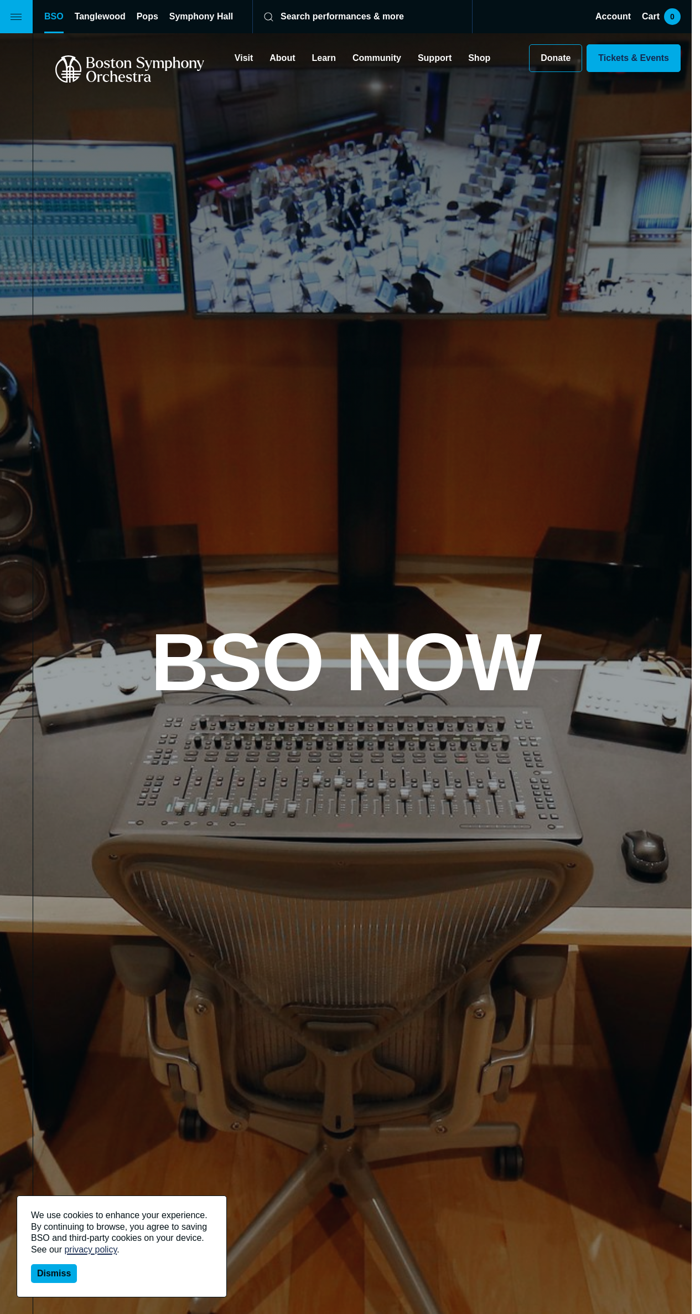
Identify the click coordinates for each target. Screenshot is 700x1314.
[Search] (355, 16)
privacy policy (90, 1249)
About (282, 58)
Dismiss (54, 1273)
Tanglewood (100, 16)
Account (613, 16)
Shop (479, 58)
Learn (324, 58)
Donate (556, 58)
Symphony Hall (201, 16)
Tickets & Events (633, 58)
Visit (244, 58)
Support (435, 58)
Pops (147, 16)
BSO (54, 16)
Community (376, 58)
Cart (661, 16)
